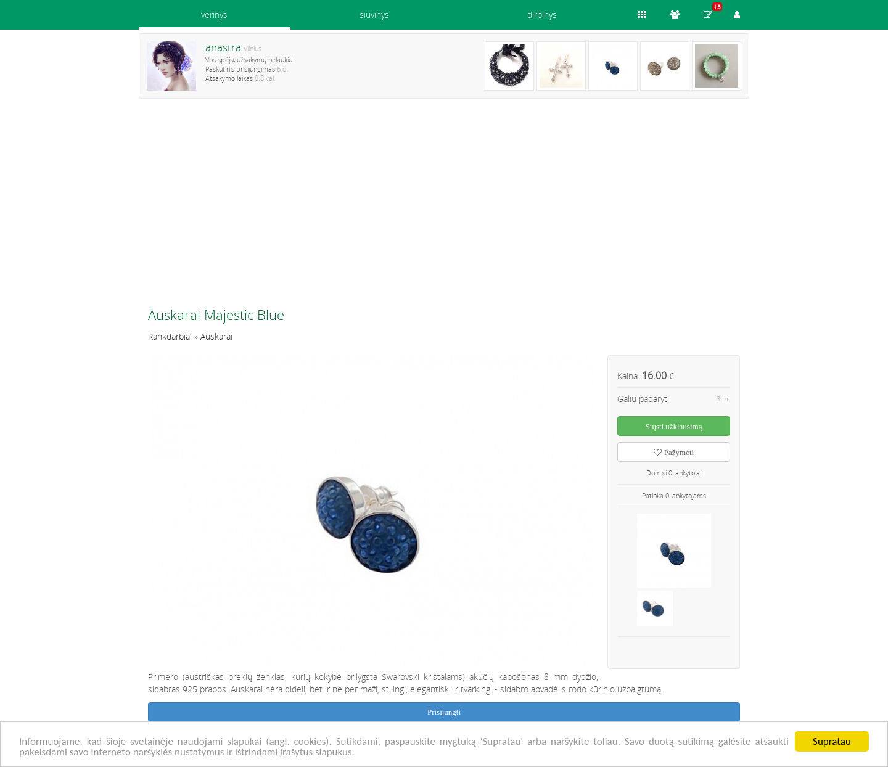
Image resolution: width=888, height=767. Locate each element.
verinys (214, 14)
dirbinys (542, 14)
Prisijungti (444, 712)
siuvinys (374, 14)
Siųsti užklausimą (674, 426)
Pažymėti (674, 452)
